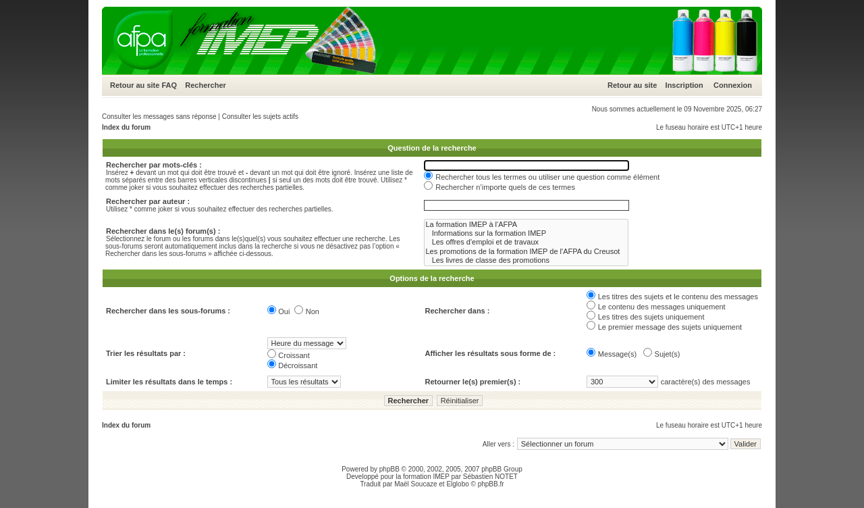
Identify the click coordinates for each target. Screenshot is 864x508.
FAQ (169, 85)
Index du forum (126, 127)
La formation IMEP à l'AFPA (526, 224)
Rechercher (205, 85)
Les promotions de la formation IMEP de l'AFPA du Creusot (526, 251)
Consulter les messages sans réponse (159, 116)
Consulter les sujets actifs (260, 116)
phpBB (389, 469)
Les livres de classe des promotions (526, 260)
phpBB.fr (491, 484)
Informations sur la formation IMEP (526, 233)
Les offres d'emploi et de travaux (526, 242)
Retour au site (134, 85)
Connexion (732, 85)
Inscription (684, 85)
